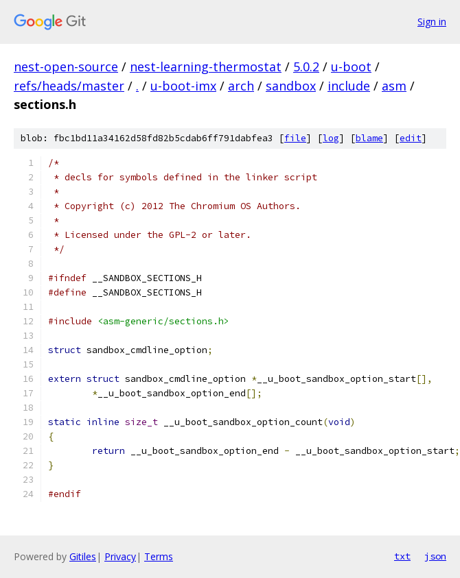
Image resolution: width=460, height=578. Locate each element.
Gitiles (82, 556)
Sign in (431, 21)
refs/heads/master (69, 85)
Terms (158, 556)
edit (411, 138)
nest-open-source (66, 66)
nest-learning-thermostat (205, 66)
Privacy (120, 556)
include (348, 85)
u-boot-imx (183, 85)
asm (394, 85)
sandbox (291, 85)
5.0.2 (306, 66)
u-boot (351, 66)
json (435, 556)
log (331, 138)
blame (369, 138)
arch (241, 85)
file (295, 138)
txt (402, 556)
